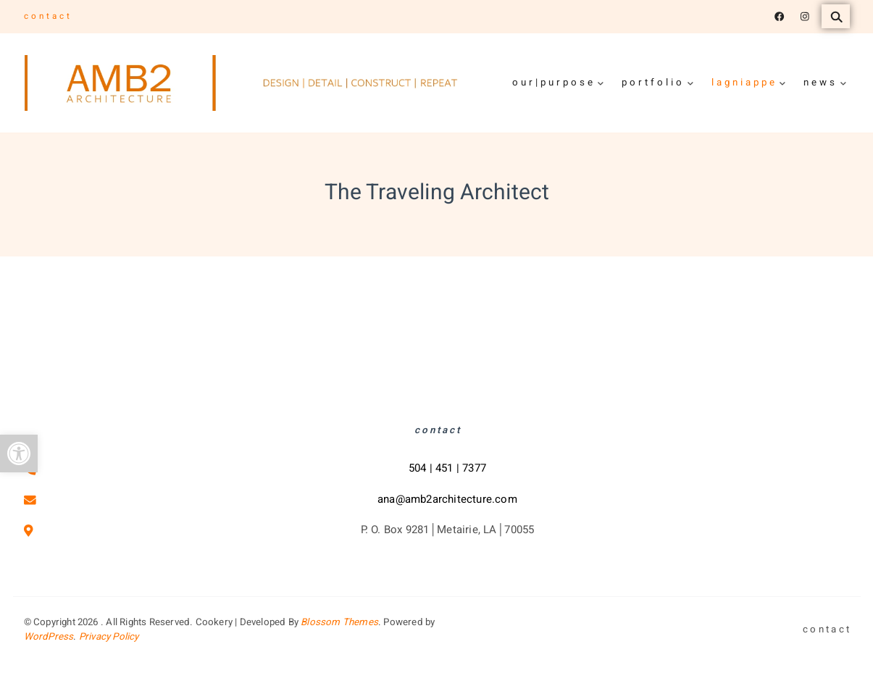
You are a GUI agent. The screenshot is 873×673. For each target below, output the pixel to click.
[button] (19, 453)
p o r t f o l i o (652, 82)
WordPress (49, 637)
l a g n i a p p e (743, 82)
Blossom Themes (339, 622)
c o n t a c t (47, 16)
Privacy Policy (109, 637)
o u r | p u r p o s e (552, 82)
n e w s (819, 82)
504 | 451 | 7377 (447, 468)
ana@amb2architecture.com (447, 499)
